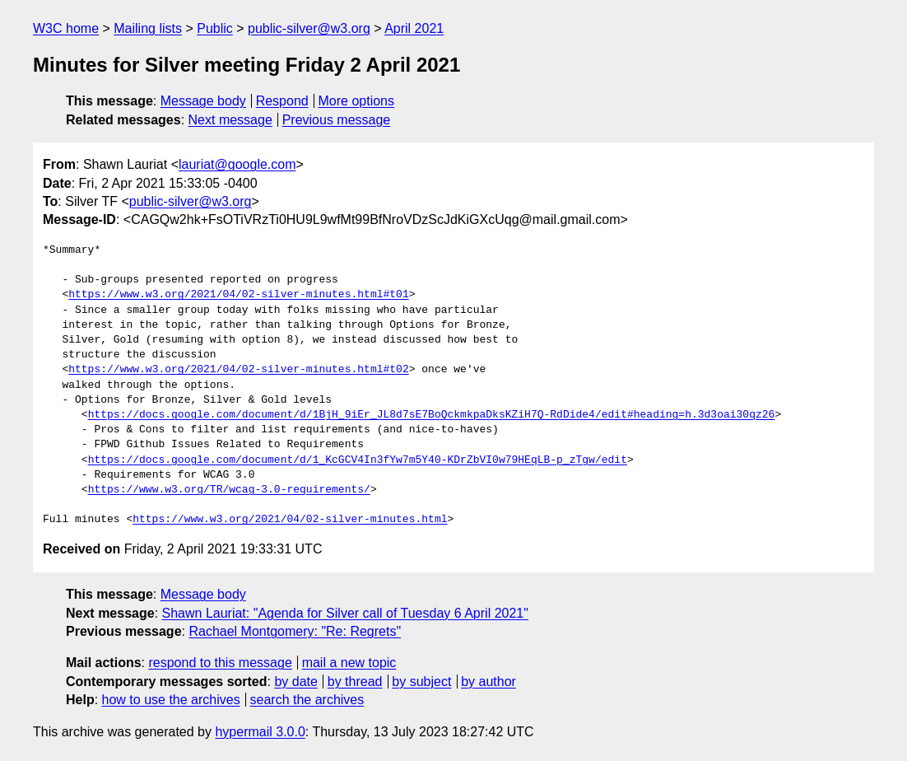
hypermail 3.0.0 (260, 732)
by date (295, 682)
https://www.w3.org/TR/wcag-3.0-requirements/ (229, 490)
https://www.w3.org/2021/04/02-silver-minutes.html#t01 (238, 294)
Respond (282, 101)
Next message (230, 120)
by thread (355, 682)
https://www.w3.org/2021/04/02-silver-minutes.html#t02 (238, 369)
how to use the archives (171, 700)
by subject (421, 682)
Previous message (336, 120)
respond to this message (219, 663)
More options (357, 101)
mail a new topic (349, 663)
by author (488, 682)
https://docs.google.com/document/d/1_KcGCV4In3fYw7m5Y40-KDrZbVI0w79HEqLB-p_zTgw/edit (357, 460)
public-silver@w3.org (309, 28)
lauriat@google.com (237, 164)
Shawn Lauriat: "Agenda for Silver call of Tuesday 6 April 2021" (345, 613)
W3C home (66, 28)
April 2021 (414, 28)
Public (215, 28)
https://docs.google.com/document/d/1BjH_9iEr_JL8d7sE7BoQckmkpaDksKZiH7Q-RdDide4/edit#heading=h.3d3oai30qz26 (431, 415)
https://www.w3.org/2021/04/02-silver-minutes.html (290, 519)
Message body (203, 101)
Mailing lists (148, 28)
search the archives (307, 700)
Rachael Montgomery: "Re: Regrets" (294, 631)
